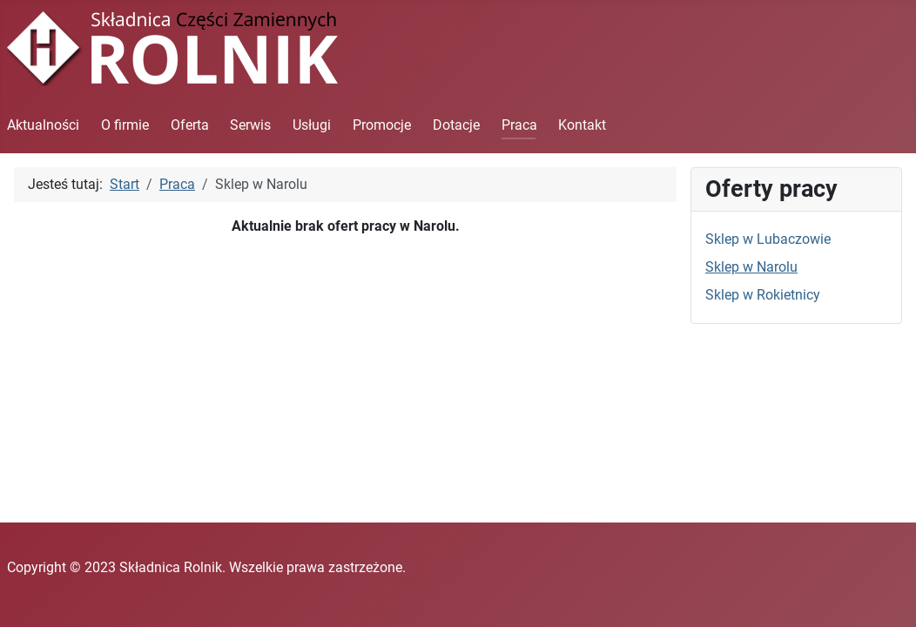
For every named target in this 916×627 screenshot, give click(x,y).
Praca (519, 125)
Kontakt (582, 125)
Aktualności (43, 125)
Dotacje (456, 125)
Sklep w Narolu (751, 267)
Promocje (382, 125)
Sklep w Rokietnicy (762, 295)
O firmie (125, 125)
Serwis (250, 125)
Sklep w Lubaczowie (768, 239)
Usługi (312, 125)
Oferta (190, 125)
